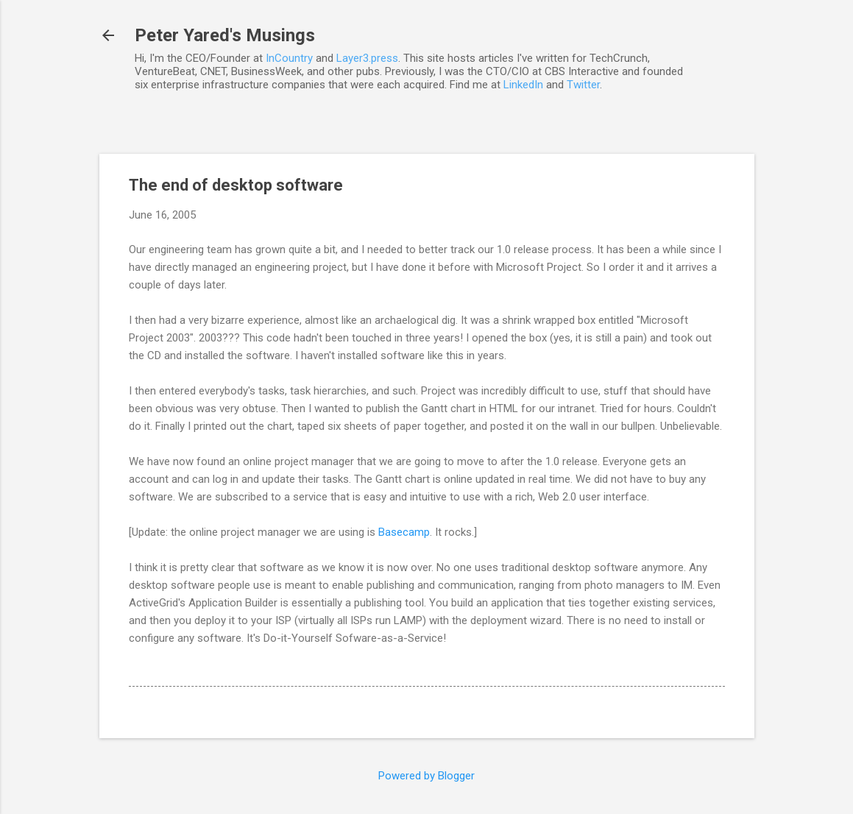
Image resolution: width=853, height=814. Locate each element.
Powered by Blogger (426, 775)
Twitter (583, 84)
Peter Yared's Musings (225, 35)
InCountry (289, 58)
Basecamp (404, 532)
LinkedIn (523, 84)
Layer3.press (367, 58)
